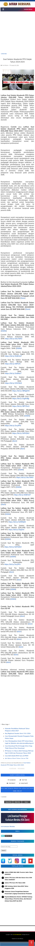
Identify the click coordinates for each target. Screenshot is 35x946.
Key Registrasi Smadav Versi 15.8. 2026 (18, 733)
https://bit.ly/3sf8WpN (17, 522)
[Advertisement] (17, 31)
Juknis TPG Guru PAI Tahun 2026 (15, 883)
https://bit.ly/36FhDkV (20, 433)
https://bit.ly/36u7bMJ (13, 339)
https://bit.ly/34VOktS (13, 383)
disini (15, 441)
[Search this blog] (9, 847)
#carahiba (12, 768)
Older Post (17, 802)
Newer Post (8, 802)
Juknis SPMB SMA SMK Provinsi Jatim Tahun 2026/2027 (19, 873)
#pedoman (21, 768)
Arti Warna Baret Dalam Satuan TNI (16, 758)
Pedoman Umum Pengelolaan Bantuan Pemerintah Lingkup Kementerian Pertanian (18, 892)
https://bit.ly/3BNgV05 (21, 391)
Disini (23, 298)
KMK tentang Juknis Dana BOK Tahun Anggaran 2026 (16, 887)
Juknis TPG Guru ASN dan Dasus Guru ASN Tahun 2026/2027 (18, 878)
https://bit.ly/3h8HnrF (13, 356)
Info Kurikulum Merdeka (8, 826)
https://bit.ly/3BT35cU (20, 406)
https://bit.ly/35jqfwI (16, 530)
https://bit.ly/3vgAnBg (20, 398)
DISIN (7, 514)
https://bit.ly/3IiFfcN (12, 364)
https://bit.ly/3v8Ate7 (13, 373)
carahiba (4, 53)
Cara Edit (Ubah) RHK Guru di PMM (16, 756)
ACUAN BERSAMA (17, 934)
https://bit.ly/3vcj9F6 (13, 426)
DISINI (3, 331)
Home (26, 802)
